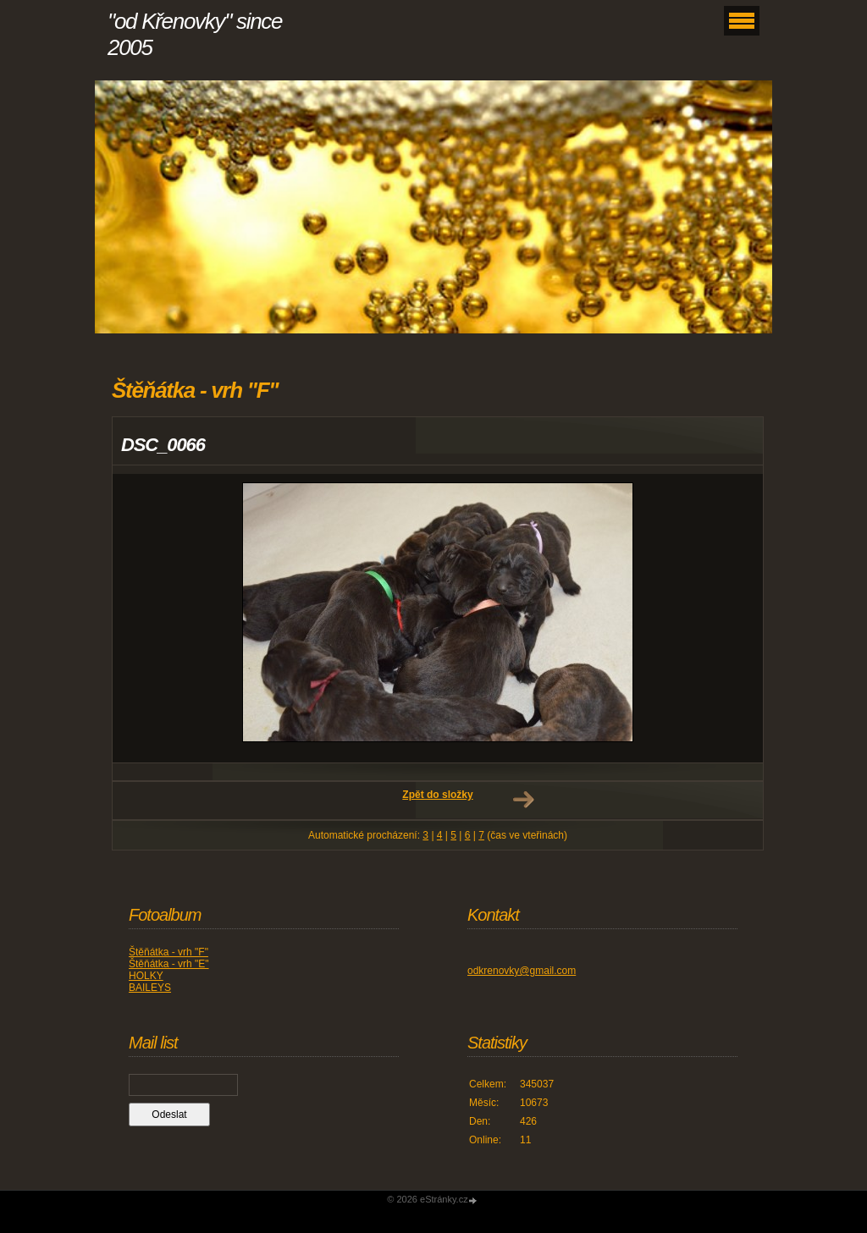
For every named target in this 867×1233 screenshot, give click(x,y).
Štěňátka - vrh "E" (169, 964)
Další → (523, 799)
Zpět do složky (437, 795)
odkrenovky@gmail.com (521, 971)
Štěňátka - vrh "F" (168, 952)
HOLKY (146, 976)
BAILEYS (150, 988)
